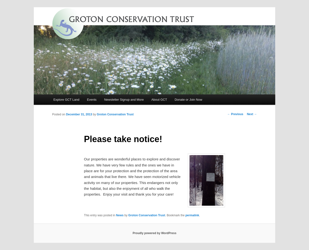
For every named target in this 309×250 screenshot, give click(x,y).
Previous (235, 114)
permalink (192, 215)
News (120, 215)
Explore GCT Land (66, 99)
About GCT (159, 99)
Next (252, 114)
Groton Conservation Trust (115, 114)
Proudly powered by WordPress (154, 233)
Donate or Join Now (188, 99)
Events (92, 99)
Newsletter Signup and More (124, 99)
